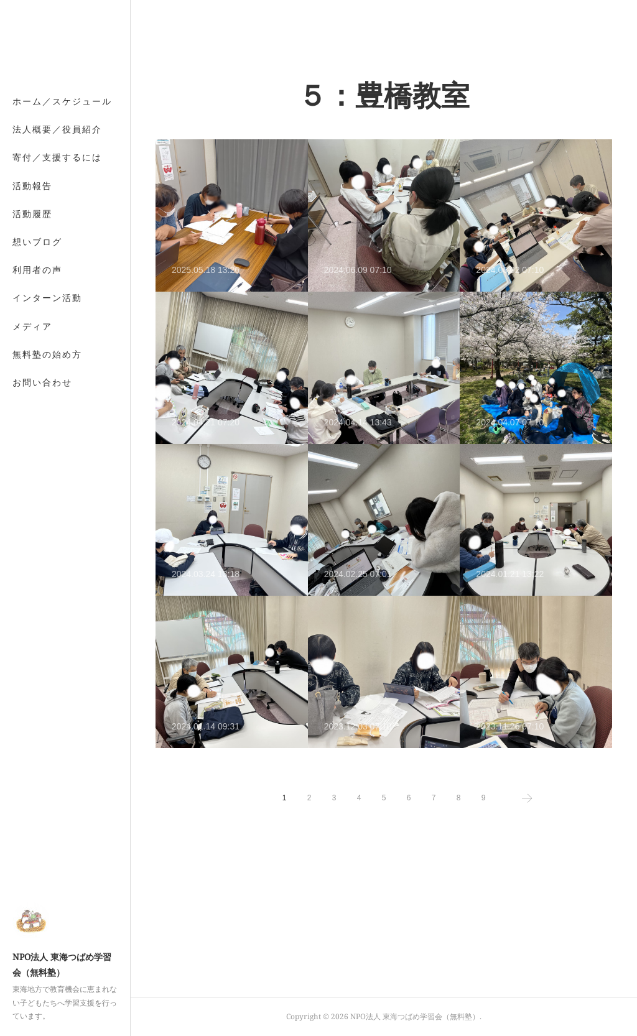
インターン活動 (47, 297)
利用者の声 (37, 269)
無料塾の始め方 (47, 354)
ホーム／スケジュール (62, 101)
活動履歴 (32, 214)
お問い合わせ (42, 382)
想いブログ (37, 241)
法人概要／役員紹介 (57, 129)
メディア (32, 326)
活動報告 (32, 186)
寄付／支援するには (57, 157)
